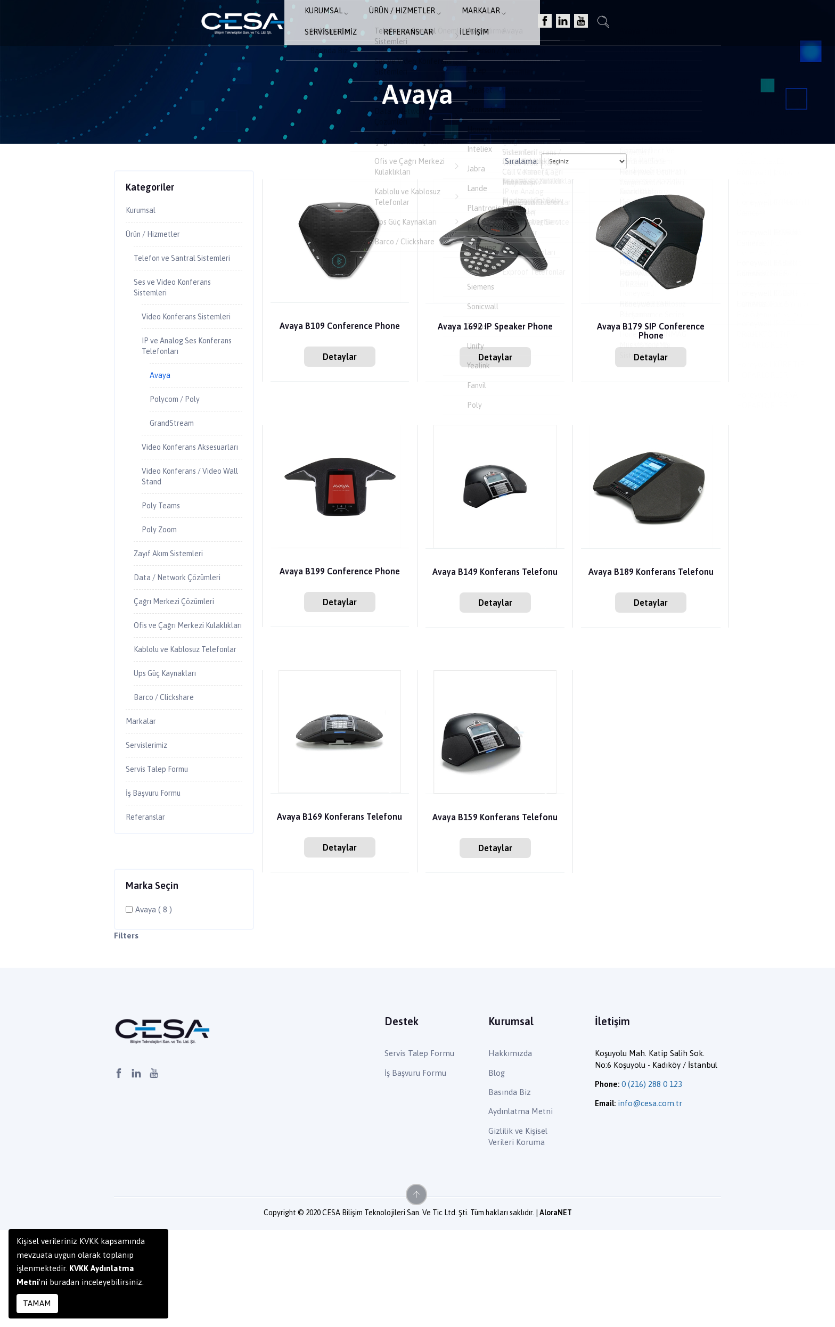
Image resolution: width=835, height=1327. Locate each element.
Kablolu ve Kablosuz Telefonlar (172, 730)
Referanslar (543, 24)
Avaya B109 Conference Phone (339, 327)
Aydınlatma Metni (520, 1208)
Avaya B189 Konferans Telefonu (651, 572)
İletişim (600, 24)
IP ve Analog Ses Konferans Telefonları (183, 379)
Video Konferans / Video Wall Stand (188, 530)
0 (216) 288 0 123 (651, 1181)
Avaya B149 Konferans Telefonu (495, 572)
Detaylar (340, 356)
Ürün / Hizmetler (342, 24)
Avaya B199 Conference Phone (339, 572)
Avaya (161, 410)
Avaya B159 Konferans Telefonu (495, 818)
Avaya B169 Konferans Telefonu (339, 821)
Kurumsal (269, 24)
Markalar (413, 24)
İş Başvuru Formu (158, 888)
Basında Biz (509, 1189)
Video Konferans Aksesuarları (173, 493)
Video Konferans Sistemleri (173, 342)
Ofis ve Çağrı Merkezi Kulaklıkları (175, 693)
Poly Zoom (162, 586)
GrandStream (174, 461)
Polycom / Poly (179, 436)
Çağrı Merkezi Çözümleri (182, 662)
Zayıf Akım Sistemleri (175, 611)
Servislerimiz (475, 24)
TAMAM (37, 1303)
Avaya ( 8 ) (153, 1006)
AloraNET (555, 1309)
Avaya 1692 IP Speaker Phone (495, 327)
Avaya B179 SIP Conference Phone (651, 331)
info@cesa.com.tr (650, 1200)
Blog (496, 1169)
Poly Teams (164, 561)
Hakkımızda (510, 1150)
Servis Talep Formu (162, 863)
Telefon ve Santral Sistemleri (168, 267)
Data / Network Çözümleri (184, 636)
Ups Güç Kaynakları (170, 761)
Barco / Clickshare (169, 787)
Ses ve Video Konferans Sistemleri (178, 305)
